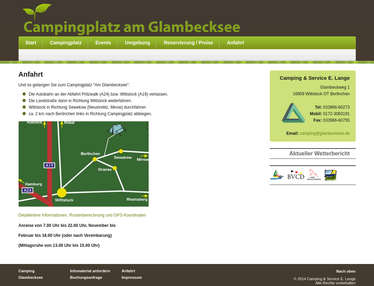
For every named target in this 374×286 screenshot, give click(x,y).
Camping (27, 271)
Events (103, 42)
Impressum (132, 277)
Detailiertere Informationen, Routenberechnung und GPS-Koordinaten (82, 215)
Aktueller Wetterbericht (319, 153)
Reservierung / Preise (188, 42)
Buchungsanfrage (86, 277)
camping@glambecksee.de (325, 133)
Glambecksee (31, 277)
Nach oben (345, 271)
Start (30, 42)
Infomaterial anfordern (90, 271)
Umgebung (137, 42)
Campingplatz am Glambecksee (139, 18)
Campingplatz (66, 42)
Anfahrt (235, 42)
